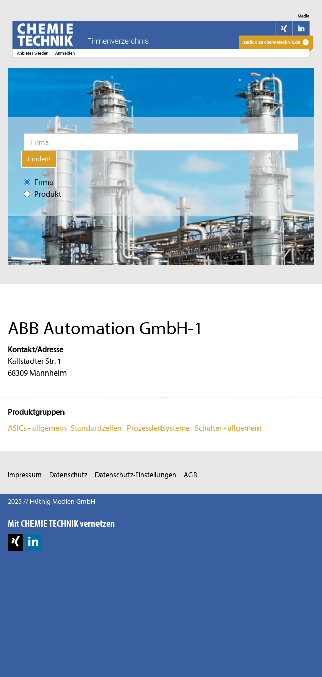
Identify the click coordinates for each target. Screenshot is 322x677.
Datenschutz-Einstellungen (135, 474)
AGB (190, 474)
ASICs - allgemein (37, 428)
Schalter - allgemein (228, 428)
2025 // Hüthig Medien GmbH (51, 501)
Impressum (25, 474)
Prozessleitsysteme (158, 428)
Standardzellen (96, 428)
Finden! (39, 159)
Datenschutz (68, 474)
